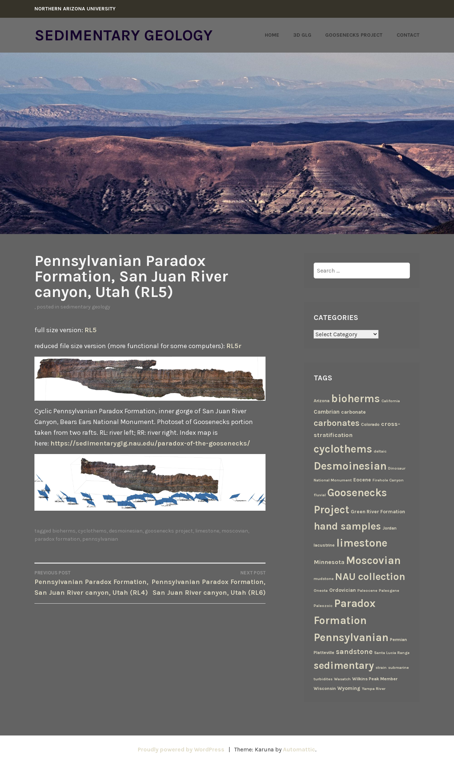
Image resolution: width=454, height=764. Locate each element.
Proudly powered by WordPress (181, 749)
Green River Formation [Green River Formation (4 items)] (378, 511)
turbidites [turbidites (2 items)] (323, 679)
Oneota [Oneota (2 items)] (321, 590)
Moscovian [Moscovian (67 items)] (373, 560)
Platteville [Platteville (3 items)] (324, 652)
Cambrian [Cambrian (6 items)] (327, 411)
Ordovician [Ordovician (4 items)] (342, 590)
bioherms (64, 531)
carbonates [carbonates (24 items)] (337, 423)
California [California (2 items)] (390, 400)
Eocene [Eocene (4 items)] (362, 480)
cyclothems (92, 531)
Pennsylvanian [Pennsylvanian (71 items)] (351, 637)
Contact (408, 35)
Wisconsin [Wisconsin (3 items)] (325, 688)
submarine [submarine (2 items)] (398, 667)
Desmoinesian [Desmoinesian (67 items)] (350, 466)
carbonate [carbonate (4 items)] (353, 412)
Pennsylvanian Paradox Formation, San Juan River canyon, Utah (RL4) (92, 583)
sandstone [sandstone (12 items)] (354, 651)
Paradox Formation (57, 539)
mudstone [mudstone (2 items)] (324, 578)
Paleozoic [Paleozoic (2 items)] (323, 605)
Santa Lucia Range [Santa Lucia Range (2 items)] (392, 652)
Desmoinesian (126, 531)
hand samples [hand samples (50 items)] (347, 526)
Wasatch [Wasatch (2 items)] (342, 679)
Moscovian (234, 531)
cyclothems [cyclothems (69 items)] (343, 449)
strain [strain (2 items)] (381, 667)
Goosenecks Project (354, 35)
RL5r (233, 346)
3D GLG (302, 35)
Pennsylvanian (100, 539)
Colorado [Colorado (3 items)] (370, 424)
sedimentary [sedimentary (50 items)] (344, 665)
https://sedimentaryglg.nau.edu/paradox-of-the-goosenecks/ (150, 443)
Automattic (299, 749)
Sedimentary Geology (123, 35)
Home (272, 35)
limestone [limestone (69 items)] (361, 543)
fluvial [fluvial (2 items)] (320, 495)
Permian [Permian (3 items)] (398, 639)
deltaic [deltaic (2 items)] (380, 451)
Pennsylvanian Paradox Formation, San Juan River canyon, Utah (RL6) (208, 583)
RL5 (90, 330)
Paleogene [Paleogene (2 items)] (389, 590)
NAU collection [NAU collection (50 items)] (370, 577)
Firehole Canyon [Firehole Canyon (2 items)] (388, 480)
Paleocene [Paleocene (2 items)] (367, 590)
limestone (207, 531)
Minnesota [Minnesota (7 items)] (329, 562)
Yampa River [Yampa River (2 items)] (373, 688)
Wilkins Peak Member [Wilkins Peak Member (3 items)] (374, 678)
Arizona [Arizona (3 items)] (322, 400)
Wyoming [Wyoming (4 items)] (348, 688)
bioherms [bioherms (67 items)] (355, 398)
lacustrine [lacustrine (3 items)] (324, 545)
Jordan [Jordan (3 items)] (390, 528)
